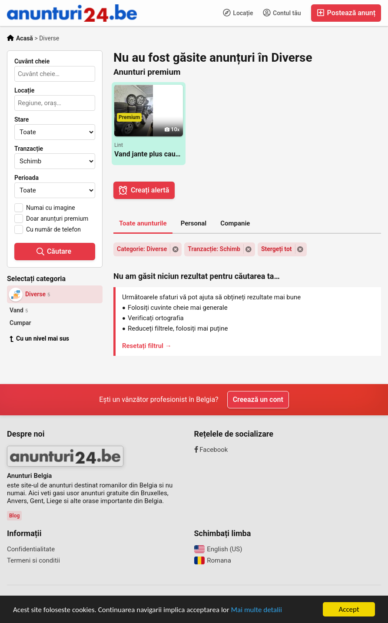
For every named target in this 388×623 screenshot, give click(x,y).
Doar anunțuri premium (57, 218)
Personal (194, 223)
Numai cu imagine (50, 207)
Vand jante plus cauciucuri (148, 154)
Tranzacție (28, 148)
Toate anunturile (143, 223)
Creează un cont (258, 399)
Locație (238, 13)
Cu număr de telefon (53, 229)
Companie (235, 223)
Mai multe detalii (256, 609)
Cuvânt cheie (32, 61)
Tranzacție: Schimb (214, 248)
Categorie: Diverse (142, 248)
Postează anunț (346, 13)
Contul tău (282, 13)
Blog (14, 516)
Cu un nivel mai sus (39, 338)
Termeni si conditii (33, 560)
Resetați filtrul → (147, 346)
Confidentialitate (31, 549)
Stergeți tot (276, 248)
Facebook (211, 450)
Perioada (26, 177)
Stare (21, 119)
